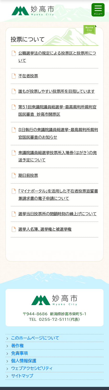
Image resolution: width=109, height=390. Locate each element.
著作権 (17, 346)
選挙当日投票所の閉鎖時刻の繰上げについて (57, 214)
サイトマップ (22, 376)
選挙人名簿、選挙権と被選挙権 (45, 229)
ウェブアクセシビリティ (32, 368)
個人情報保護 (23, 361)
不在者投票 (28, 76)
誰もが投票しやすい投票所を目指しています (56, 91)
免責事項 (19, 353)
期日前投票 (28, 175)
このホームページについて (35, 338)
